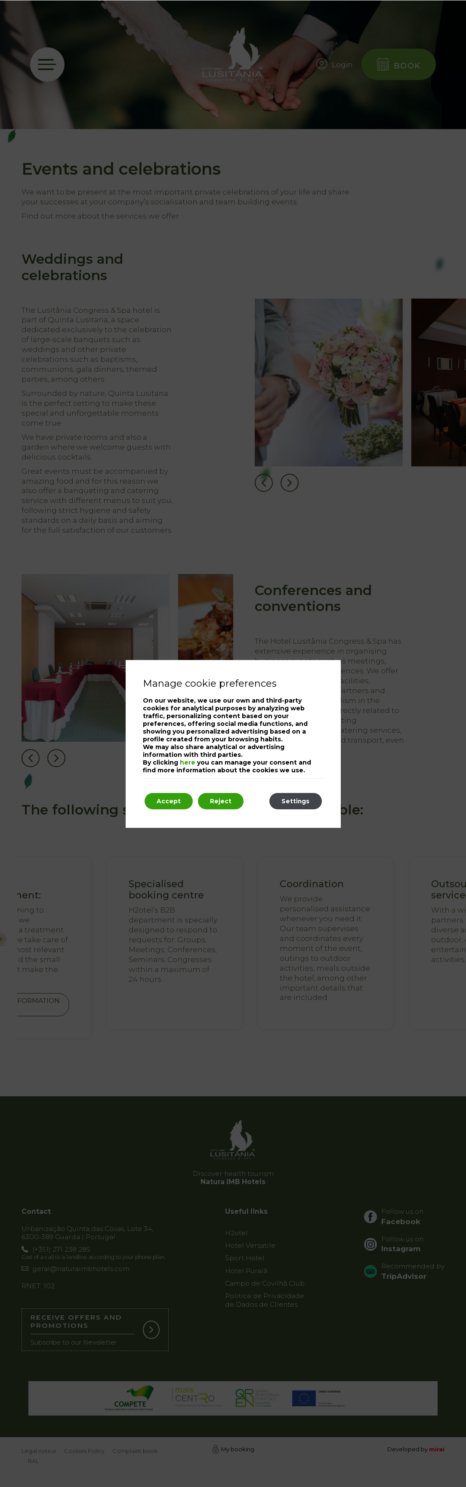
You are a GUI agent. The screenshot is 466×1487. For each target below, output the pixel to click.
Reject (223, 801)
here (187, 762)
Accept (169, 801)
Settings (295, 801)
